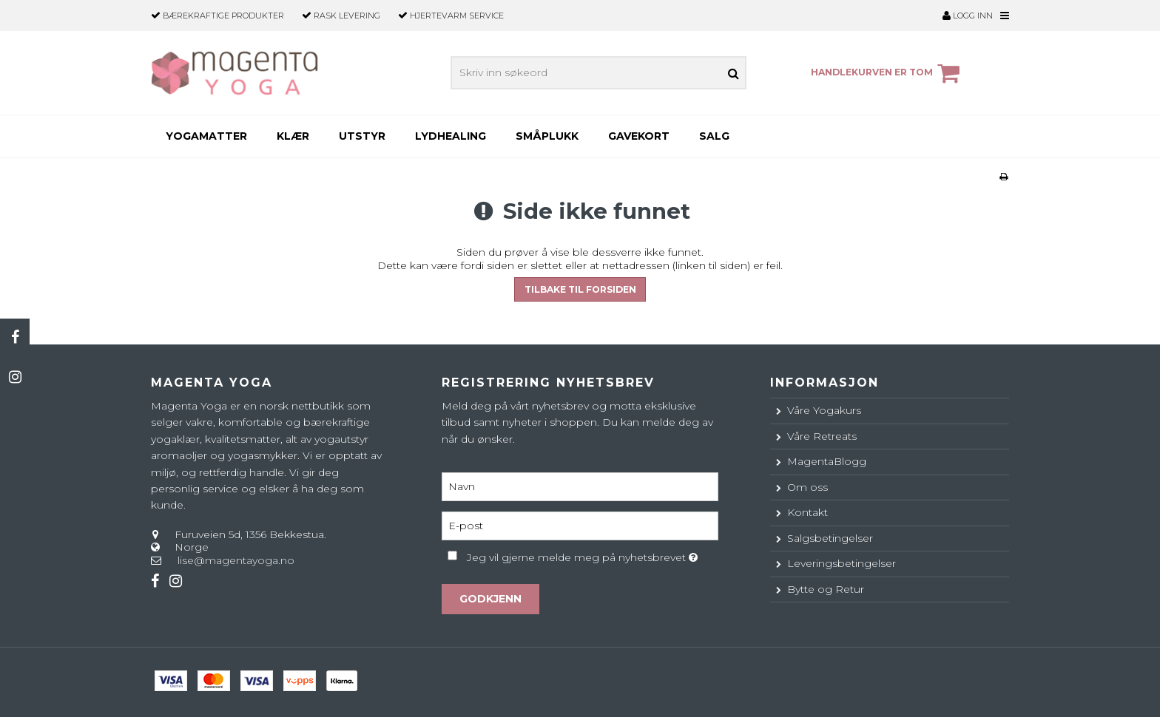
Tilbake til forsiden (580, 289)
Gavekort (639, 136)
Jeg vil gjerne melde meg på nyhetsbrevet (592, 555)
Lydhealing (450, 136)
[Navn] (580, 485)
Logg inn (967, 15)
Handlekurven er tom (887, 73)
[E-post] (580, 524)
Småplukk (547, 136)
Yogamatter (206, 136)
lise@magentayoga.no (236, 560)
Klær (293, 136)
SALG (714, 136)
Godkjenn (490, 598)
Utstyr (362, 136)
